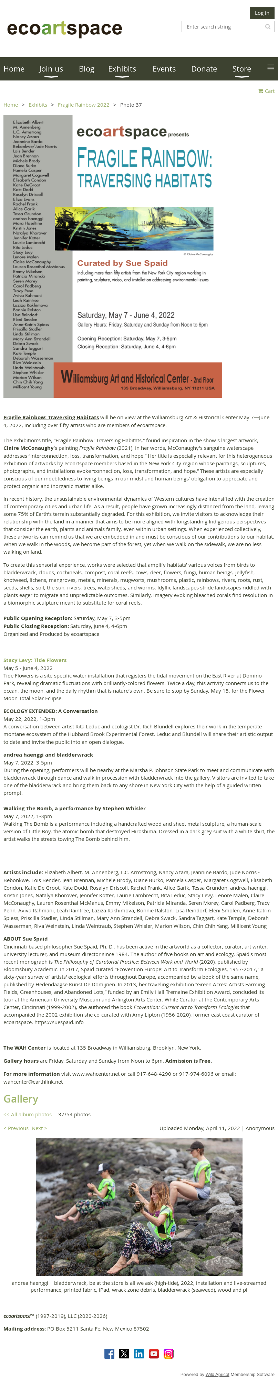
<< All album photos (27, 1114)
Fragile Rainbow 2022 (84, 104)
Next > (39, 1128)
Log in (262, 12)
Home (10, 104)
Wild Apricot (217, 1374)
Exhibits (38, 104)
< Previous (16, 1128)
